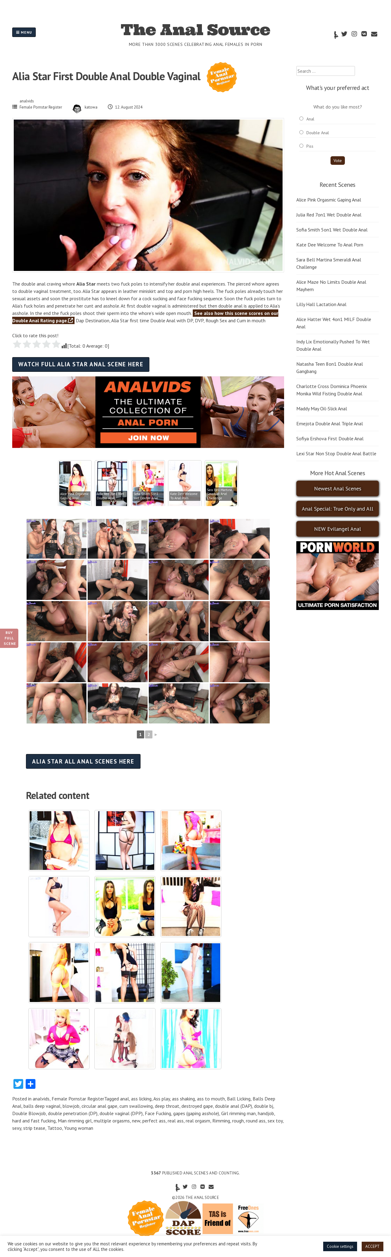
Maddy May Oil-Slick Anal (321, 408)
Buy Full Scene (10, 638)
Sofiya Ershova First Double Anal (330, 438)
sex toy (275, 1121)
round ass (255, 1121)
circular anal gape (99, 1106)
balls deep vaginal (42, 1106)
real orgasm (198, 1121)
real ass (176, 1121)
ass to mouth (211, 1099)
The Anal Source (195, 29)
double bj (263, 1106)
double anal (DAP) (233, 1106)
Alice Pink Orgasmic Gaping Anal (328, 200)
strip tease (34, 1128)
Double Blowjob (29, 1113)
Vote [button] (338, 160)
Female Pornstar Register (41, 107)
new (136, 1121)
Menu (24, 32)
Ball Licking (238, 1099)
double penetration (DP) (72, 1113)
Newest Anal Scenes (337, 488)
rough (238, 1121)
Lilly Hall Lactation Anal (321, 304)
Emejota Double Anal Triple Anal (329, 423)
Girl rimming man (238, 1113)
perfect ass (154, 1121)
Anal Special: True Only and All (337, 508)
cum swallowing (136, 1106)
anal (124, 1099)
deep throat (167, 1106)
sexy (16, 1128)
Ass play (161, 1099)
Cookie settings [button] (340, 1246)
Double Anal (317, 132)
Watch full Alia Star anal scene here (80, 364)
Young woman (78, 1128)
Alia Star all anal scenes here (83, 761)
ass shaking (183, 1099)
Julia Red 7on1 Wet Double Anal (328, 215)
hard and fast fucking (34, 1121)
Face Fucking (158, 1113)
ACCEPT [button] (372, 1246)
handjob (266, 1113)
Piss (309, 146)
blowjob (71, 1106)
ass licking (141, 1099)
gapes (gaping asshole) (196, 1113)
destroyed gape (197, 1106)
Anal (310, 119)
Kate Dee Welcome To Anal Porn (329, 245)
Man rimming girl (75, 1121)
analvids (27, 101)
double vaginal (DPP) (121, 1113)
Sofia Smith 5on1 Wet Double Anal (331, 230)
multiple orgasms (112, 1121)
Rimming (221, 1121)
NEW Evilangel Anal (337, 528)
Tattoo (54, 1128)
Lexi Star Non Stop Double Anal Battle (336, 453)
